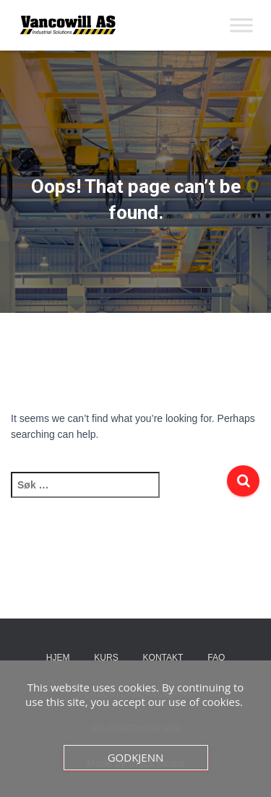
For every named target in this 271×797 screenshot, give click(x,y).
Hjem (58, 657)
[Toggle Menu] (241, 25)
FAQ (216, 657)
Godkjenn (136, 757)
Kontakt (163, 657)
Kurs (106, 657)
